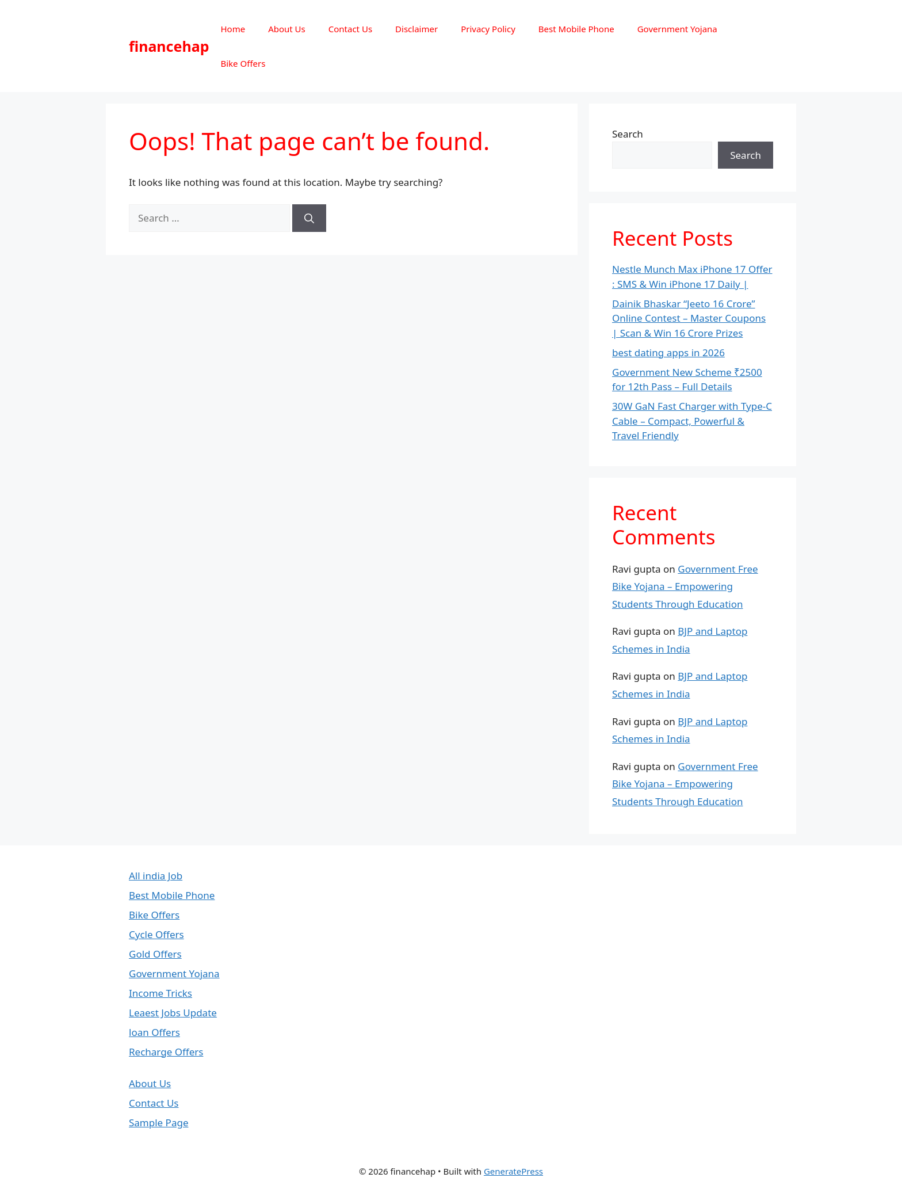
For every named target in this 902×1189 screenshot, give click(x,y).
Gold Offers (155, 954)
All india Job (155, 875)
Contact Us (350, 29)
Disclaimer (416, 29)
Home (232, 29)
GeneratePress (513, 1171)
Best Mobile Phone (576, 29)
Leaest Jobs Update (173, 1012)
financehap (169, 46)
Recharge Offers (166, 1051)
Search (627, 133)
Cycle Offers (156, 934)
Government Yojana (677, 29)
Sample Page (158, 1122)
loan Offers (154, 1032)
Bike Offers (242, 63)
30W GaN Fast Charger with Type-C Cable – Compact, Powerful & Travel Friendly (692, 420)
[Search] (309, 218)
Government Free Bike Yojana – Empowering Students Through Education (685, 586)
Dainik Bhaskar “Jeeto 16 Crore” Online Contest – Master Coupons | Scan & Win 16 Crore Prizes (689, 318)
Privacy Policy (488, 29)
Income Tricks (160, 993)
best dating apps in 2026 (668, 352)
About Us (286, 29)
